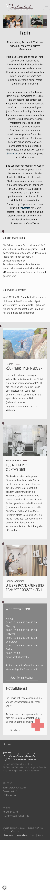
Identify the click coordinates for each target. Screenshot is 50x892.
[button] (4, 887)
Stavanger (12, 153)
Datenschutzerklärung (26, 835)
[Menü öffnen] (46, 7)
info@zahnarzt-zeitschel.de (16, 816)
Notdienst (16, 733)
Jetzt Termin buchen (21, 681)
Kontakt (41, 835)
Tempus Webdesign (12, 831)
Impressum (8, 835)
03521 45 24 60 (10, 812)
